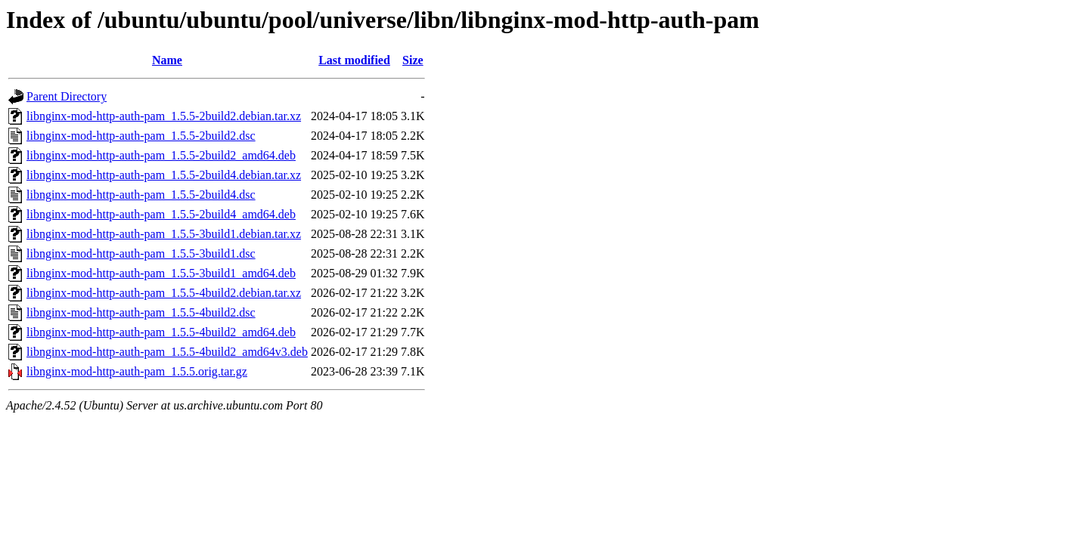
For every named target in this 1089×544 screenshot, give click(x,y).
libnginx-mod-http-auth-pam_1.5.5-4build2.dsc (141, 312)
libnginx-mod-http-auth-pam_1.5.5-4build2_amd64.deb (161, 332)
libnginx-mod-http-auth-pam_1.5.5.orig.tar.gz (136, 371)
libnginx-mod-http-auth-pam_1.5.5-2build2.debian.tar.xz (163, 116)
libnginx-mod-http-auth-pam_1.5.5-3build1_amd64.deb (161, 273)
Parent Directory (66, 96)
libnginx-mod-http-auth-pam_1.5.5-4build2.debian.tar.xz (163, 292)
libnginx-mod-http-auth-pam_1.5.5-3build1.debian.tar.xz (163, 233)
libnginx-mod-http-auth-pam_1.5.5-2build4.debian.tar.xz (163, 174)
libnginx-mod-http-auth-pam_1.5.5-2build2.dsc (141, 135)
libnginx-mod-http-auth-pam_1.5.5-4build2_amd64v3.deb (167, 351)
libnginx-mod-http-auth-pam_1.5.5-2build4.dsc (141, 194)
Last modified (354, 60)
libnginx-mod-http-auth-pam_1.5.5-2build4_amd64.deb (161, 214)
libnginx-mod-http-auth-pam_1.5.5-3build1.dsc (141, 253)
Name (167, 60)
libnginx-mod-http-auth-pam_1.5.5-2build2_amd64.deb (161, 155)
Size (413, 60)
